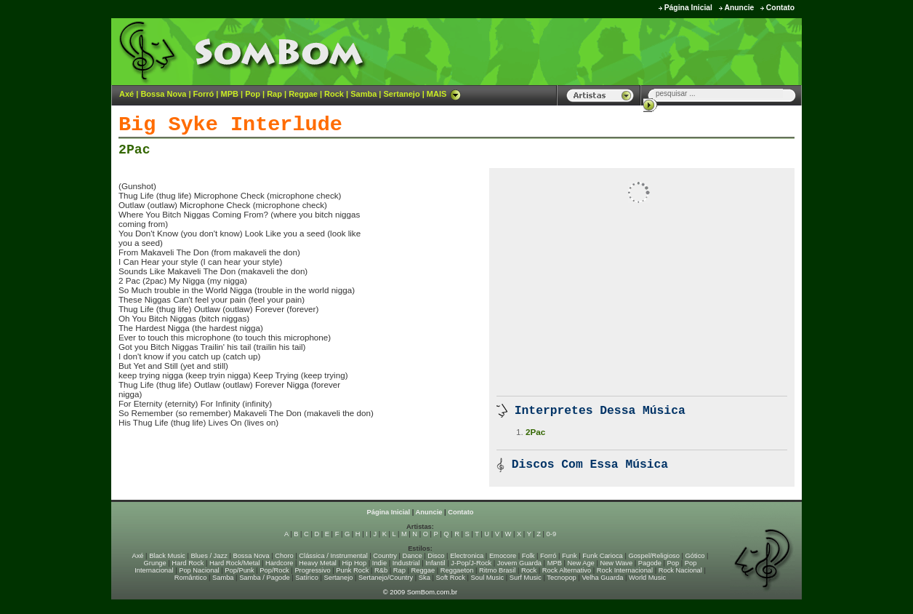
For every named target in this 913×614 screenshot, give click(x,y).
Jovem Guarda (519, 563)
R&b (380, 570)
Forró (203, 93)
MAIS (444, 93)
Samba (363, 93)
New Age (580, 563)
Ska (424, 577)
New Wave (616, 563)
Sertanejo (401, 93)
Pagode (649, 563)
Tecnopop (561, 577)
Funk (569, 555)
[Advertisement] (621, 51)
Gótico (695, 555)
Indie (379, 563)
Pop (252, 93)
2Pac (134, 150)
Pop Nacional (199, 570)
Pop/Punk (239, 570)
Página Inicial (688, 8)
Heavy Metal (318, 563)
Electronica (466, 555)
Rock (334, 93)
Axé (126, 93)
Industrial (406, 563)
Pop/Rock (274, 570)
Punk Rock (352, 570)
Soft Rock (450, 577)
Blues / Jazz (209, 555)
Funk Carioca (602, 555)
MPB (229, 93)
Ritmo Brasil (497, 570)
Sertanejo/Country (385, 577)
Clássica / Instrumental (333, 555)
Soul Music (487, 577)
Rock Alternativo (566, 570)
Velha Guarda (602, 577)
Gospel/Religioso (654, 555)
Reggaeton (457, 570)
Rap (274, 93)
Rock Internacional (625, 570)
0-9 (551, 534)
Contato (780, 8)
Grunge (155, 563)
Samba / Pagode (264, 577)
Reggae (303, 93)
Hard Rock (188, 563)
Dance (412, 555)
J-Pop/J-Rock (471, 563)
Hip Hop (354, 563)
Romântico (190, 577)
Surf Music (526, 577)
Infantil (435, 563)
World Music (647, 577)
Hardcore (279, 563)
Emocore (502, 555)
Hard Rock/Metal (234, 563)
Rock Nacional (680, 570)
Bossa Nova (163, 93)
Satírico (306, 577)
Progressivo (312, 570)
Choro (284, 555)
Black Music (167, 555)
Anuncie (739, 8)
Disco (435, 555)
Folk (528, 555)
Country (385, 555)
